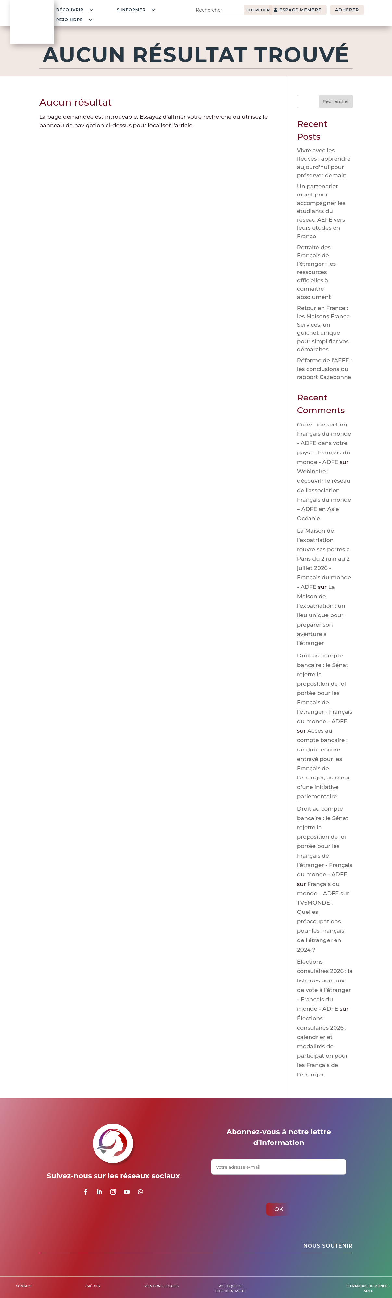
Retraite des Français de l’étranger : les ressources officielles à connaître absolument (316, 272)
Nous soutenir (328, 1246)
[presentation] (260, 1187)
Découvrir (70, 10)
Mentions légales (162, 1286)
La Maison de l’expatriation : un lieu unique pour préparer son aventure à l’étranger (321, 615)
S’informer (131, 10)
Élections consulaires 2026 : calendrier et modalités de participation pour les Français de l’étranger (322, 1046)
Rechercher (335, 101)
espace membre (300, 9)
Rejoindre (69, 20)
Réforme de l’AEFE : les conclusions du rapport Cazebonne (324, 368)
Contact (24, 1286)
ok (278, 1209)
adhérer (347, 9)
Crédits (92, 1286)
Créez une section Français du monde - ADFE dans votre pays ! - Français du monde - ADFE (324, 443)
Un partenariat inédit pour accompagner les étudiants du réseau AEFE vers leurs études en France (321, 211)
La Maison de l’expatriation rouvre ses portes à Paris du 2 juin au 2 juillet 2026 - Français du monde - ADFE (324, 558)
